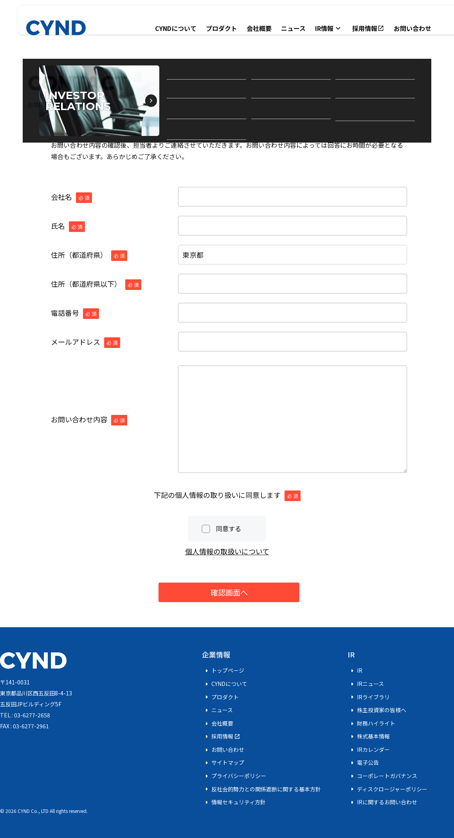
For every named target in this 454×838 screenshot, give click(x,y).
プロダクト (221, 28)
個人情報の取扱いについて (227, 551)
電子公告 (363, 762)
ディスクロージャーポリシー (387, 789)
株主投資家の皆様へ (377, 710)
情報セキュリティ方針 (234, 802)
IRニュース (366, 684)
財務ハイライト (371, 723)
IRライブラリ (369, 697)
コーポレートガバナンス (382, 776)
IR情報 (329, 28)
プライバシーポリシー (234, 776)
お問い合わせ (412, 28)
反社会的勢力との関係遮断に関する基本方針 (261, 789)
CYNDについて (175, 28)
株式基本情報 (369, 736)
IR (355, 670)
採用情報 (368, 28)
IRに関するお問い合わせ (382, 802)
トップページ (223, 670)
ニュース (293, 28)
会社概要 (259, 28)
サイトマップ (223, 762)
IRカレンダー (369, 750)
